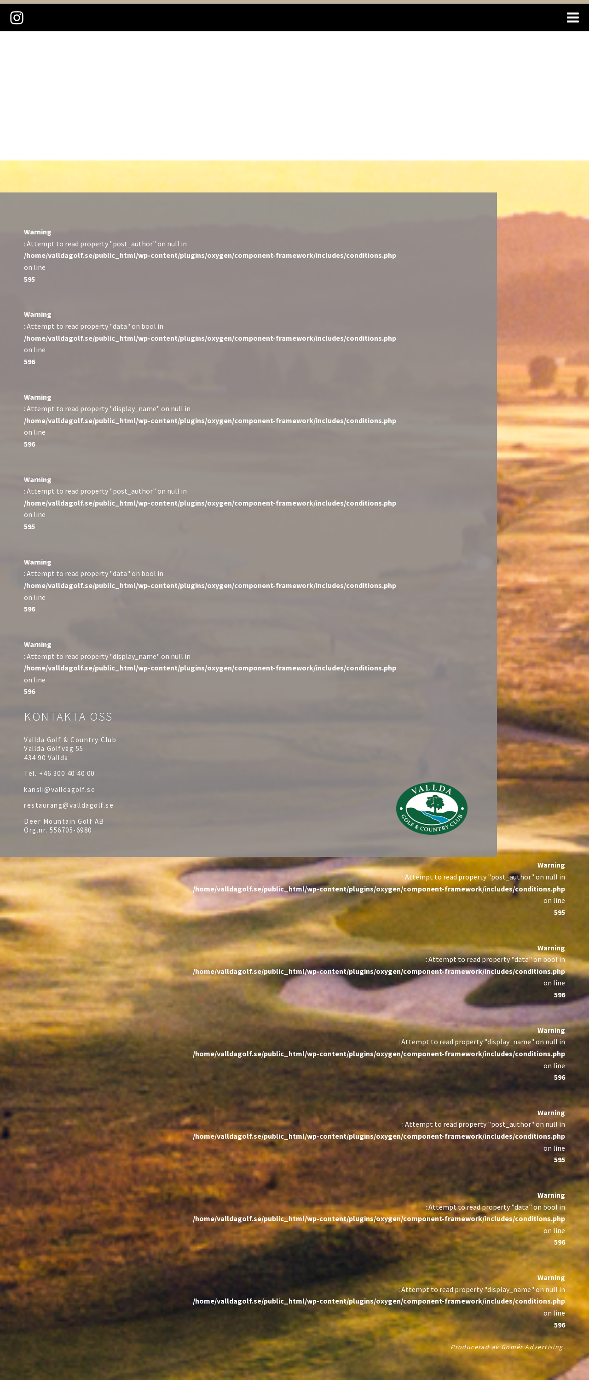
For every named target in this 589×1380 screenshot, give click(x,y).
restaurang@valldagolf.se (69, 805)
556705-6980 (71, 830)
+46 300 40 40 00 (67, 773)
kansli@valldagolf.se (59, 789)
